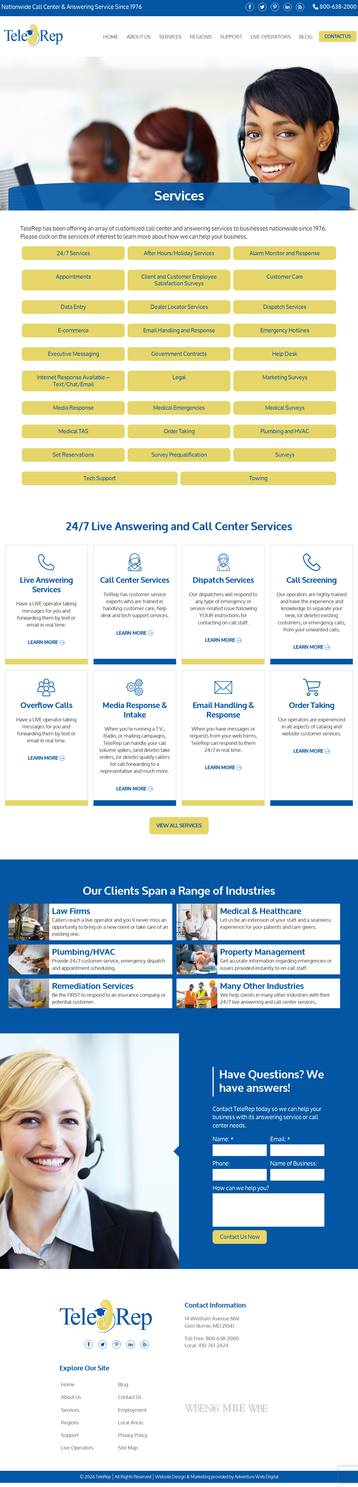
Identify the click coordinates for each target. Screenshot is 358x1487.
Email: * (280, 1143)
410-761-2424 (213, 1349)
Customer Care (285, 277)
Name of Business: (293, 1168)
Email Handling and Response (179, 332)
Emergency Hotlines (284, 332)
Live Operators (271, 36)
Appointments (73, 277)
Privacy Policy (132, 1439)
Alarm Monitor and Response (285, 253)
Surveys (285, 458)
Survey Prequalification (179, 458)
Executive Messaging (73, 355)
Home (111, 36)
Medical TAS (73, 434)
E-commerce (73, 332)
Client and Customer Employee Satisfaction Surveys (179, 280)
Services (171, 36)
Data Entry (73, 308)
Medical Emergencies (179, 410)
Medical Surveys (285, 410)
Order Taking (179, 434)
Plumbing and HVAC (284, 434)
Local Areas (130, 1426)
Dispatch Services (285, 308)
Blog (307, 36)
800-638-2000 (334, 7)
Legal (179, 379)
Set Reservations (73, 458)
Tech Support (100, 482)
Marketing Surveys (284, 379)
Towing (258, 482)
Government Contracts (179, 355)
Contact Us (337, 36)
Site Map (128, 1451)
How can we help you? (241, 1192)
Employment (132, 1414)
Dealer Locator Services (179, 308)
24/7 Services (73, 253)
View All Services (179, 829)
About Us (140, 36)
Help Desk (285, 355)
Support (232, 36)
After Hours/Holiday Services (179, 253)
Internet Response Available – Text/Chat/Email (73, 383)
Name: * (223, 1143)
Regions (202, 36)
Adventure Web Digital (257, 1481)
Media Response (73, 410)
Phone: (221, 1168)
